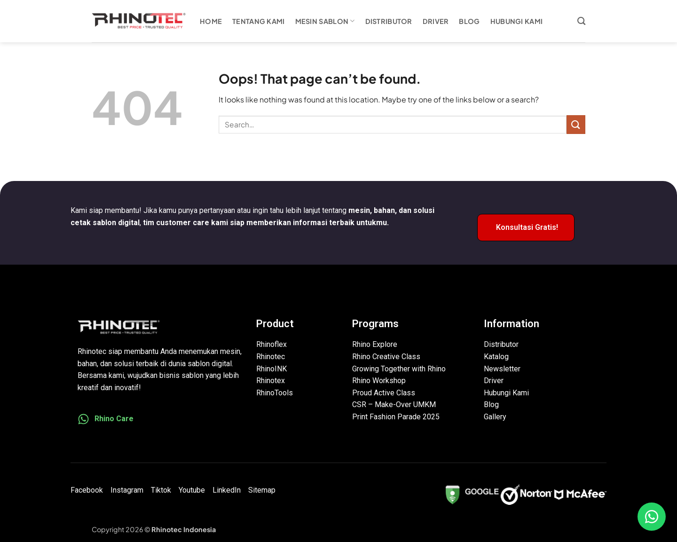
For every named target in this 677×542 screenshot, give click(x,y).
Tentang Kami (258, 21)
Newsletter (502, 368)
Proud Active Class (383, 392)
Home (211, 21)
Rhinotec (270, 356)
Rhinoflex (271, 344)
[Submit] (576, 124)
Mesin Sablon (325, 20)
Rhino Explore (374, 344)
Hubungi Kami (516, 21)
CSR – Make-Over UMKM (394, 404)
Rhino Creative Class (386, 356)
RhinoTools (274, 392)
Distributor (388, 21)
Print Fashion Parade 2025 (396, 416)
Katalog (496, 356)
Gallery (495, 416)
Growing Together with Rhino (399, 368)
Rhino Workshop (379, 380)
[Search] (581, 21)
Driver (436, 21)
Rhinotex (270, 380)
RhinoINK (271, 368)
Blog (469, 21)
